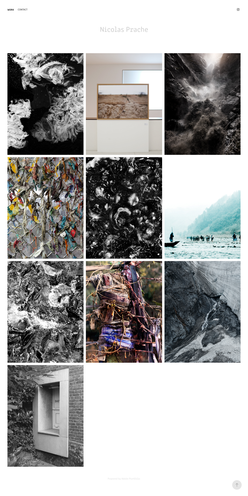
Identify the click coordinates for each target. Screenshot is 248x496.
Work (10, 9)
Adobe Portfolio (130, 478)
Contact (23, 9)
